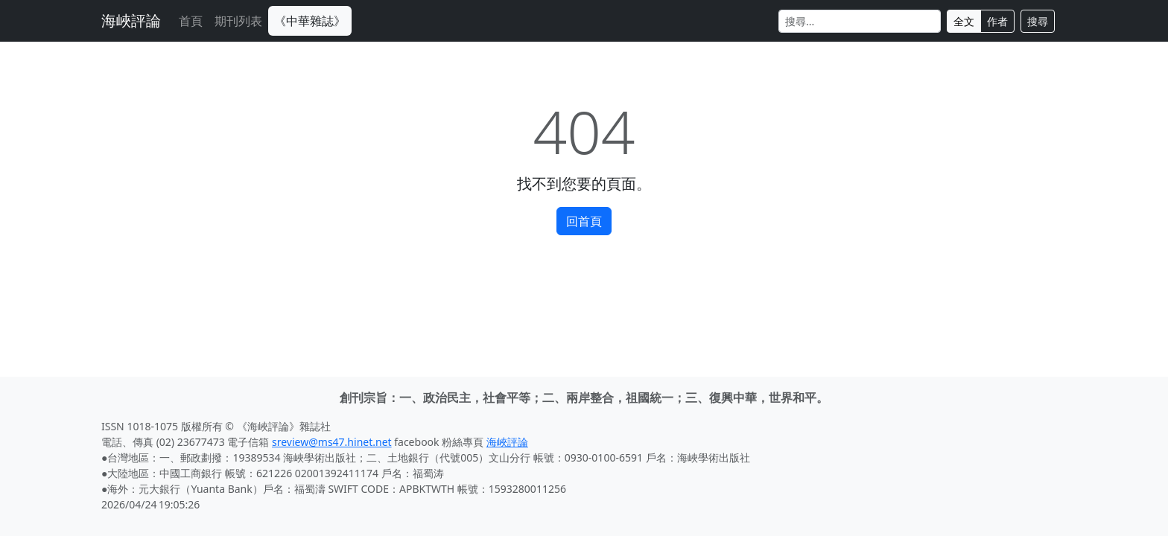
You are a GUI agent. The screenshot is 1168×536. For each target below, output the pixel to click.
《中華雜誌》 (310, 21)
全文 (963, 21)
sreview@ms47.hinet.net (332, 442)
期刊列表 (238, 21)
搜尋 (1037, 21)
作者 (997, 21)
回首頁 (584, 221)
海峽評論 (131, 20)
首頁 (191, 21)
